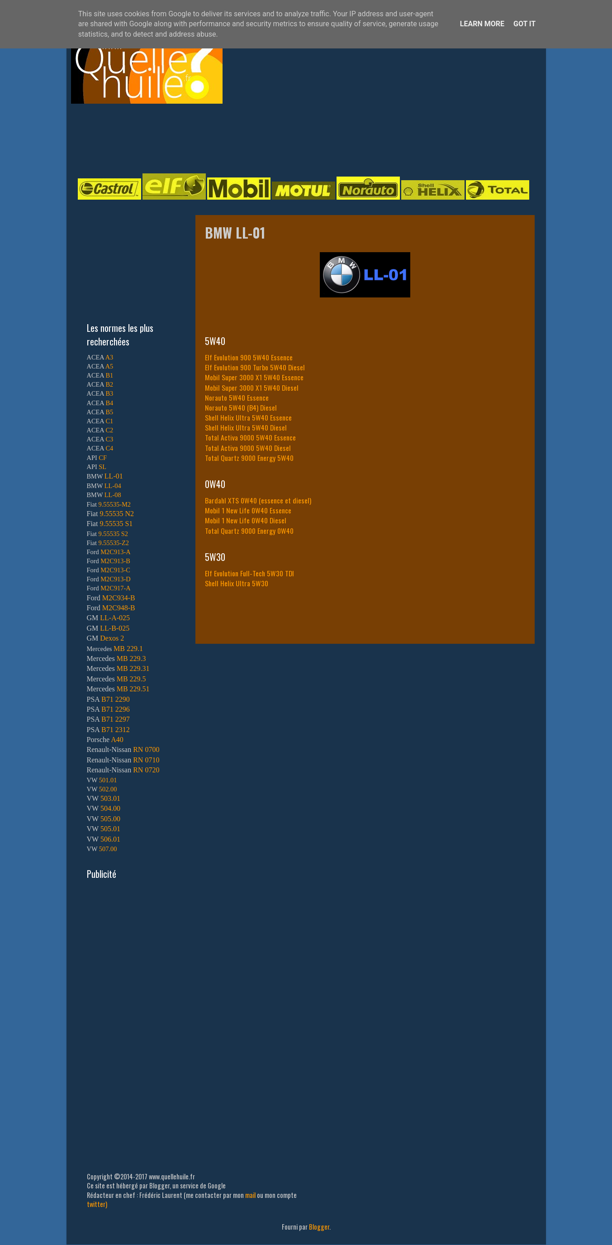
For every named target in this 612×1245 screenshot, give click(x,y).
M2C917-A (115, 588)
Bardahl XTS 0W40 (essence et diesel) (258, 500)
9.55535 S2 (113, 533)
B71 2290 (115, 699)
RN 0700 (146, 749)
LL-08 (112, 494)
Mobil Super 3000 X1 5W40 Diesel (252, 387)
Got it (524, 23)
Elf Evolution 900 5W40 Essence (249, 357)
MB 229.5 (131, 679)
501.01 (108, 780)
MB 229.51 (133, 689)
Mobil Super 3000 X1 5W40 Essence (254, 377)
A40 (117, 739)
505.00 (110, 819)
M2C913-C (115, 570)
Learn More (482, 23)
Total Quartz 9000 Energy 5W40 (249, 457)
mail (250, 1195)
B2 (109, 384)
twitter (96, 1204)
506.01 (110, 839)
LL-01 (113, 476)
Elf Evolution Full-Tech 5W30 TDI (249, 573)
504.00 (110, 808)
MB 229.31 (133, 668)
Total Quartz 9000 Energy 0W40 (249, 530)
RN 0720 (146, 770)
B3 (109, 393)
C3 (109, 439)
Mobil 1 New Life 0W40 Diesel (245, 520)
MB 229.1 (128, 648)
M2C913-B (115, 561)
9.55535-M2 (115, 504)
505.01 (110, 829)
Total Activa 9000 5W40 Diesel (248, 447)
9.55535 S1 (116, 523)
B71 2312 (115, 729)
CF (103, 457)
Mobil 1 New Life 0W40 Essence (248, 510)
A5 (109, 366)
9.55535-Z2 (114, 542)
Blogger (319, 1226)
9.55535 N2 (117, 513)
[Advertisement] (297, 137)
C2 (109, 430)
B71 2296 (115, 709)
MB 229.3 (131, 658)
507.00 (108, 848)
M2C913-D (115, 579)
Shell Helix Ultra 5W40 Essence (248, 417)
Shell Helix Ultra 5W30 (236, 583)
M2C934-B (118, 598)
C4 (109, 448)
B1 (109, 375)
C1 (109, 421)
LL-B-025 (114, 628)
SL (102, 466)
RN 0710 (146, 760)
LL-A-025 (115, 618)
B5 (109, 412)
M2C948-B (118, 608)
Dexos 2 (112, 638)
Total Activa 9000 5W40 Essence (250, 437)
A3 (109, 357)
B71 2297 (115, 719)
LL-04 (112, 485)
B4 (109, 403)
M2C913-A (115, 551)
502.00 (108, 789)
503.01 (110, 798)
